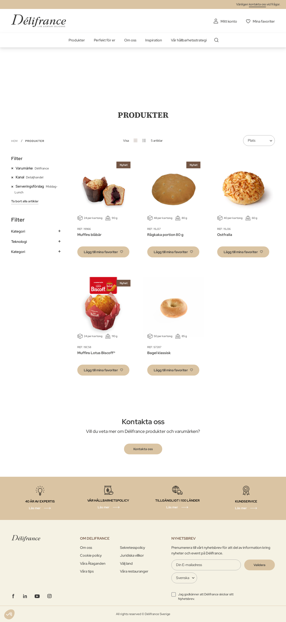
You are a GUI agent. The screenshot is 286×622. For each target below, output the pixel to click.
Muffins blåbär (89, 234)
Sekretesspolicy (132, 547)
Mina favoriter (264, 21)
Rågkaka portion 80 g (165, 234)
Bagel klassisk (159, 353)
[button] (103, 251)
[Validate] (259, 565)
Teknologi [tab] (19, 241)
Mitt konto (229, 21)
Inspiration (153, 40)
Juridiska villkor (132, 555)
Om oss (130, 40)
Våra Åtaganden (92, 563)
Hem (15, 141)
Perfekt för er (104, 40)
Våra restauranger (134, 571)
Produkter (77, 40)
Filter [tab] (17, 158)
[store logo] (38, 21)
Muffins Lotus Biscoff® (96, 353)
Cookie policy (91, 555)
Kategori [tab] (18, 231)
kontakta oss (257, 4)
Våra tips (87, 571)
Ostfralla (224, 234)
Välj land (126, 563)
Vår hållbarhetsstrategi (189, 40)
